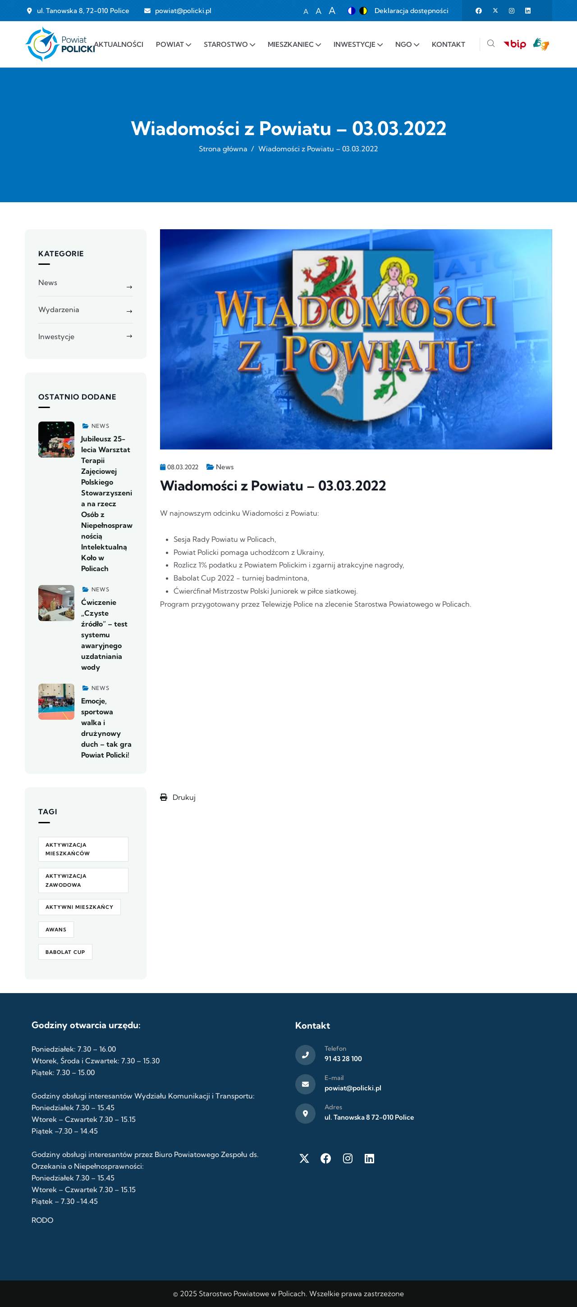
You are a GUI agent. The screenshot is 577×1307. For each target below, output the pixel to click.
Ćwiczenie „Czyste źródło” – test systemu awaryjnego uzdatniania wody (104, 635)
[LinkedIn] (369, 1158)
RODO (42, 1220)
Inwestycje (56, 336)
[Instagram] (348, 1158)
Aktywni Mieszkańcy (80, 907)
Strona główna (223, 148)
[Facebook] (326, 1158)
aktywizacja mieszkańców (68, 849)
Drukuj (178, 797)
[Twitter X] (304, 1158)
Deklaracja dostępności (412, 10)
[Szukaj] (491, 44)
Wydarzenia (58, 309)
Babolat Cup (65, 952)
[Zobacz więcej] (56, 440)
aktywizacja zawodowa (66, 880)
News (225, 467)
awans (56, 929)
